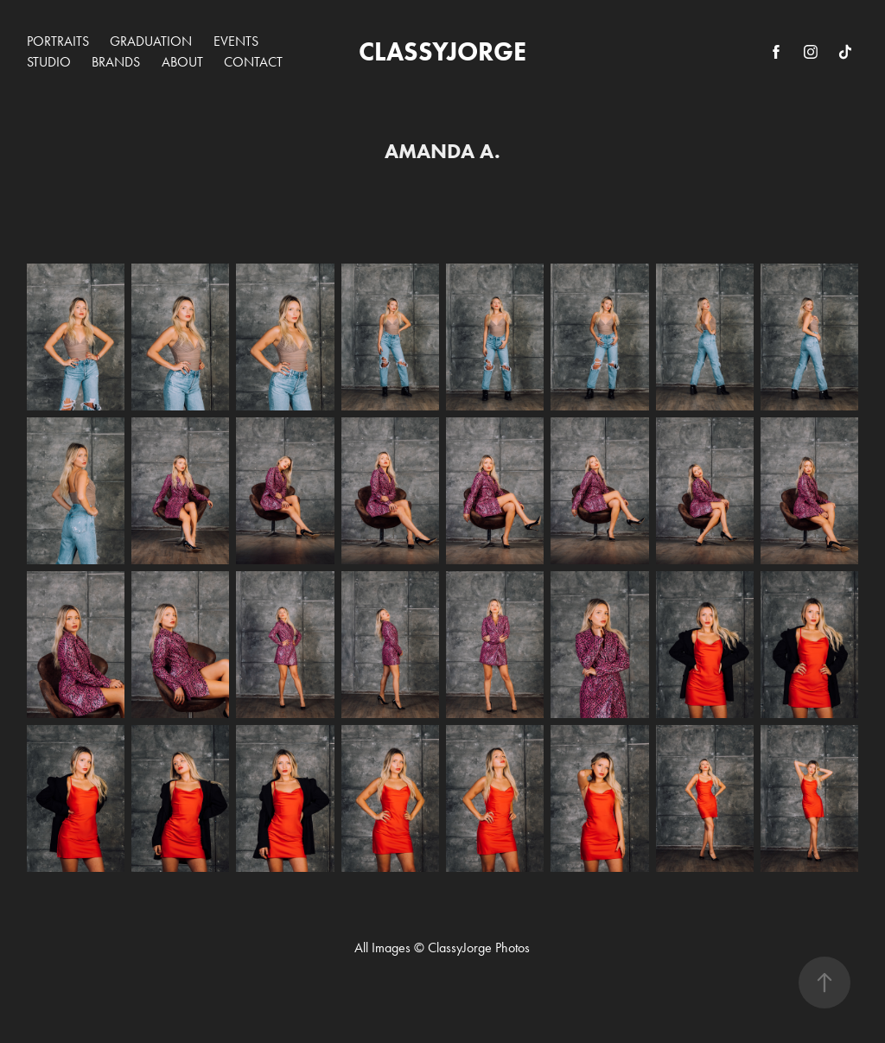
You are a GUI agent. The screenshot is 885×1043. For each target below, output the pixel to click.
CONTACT (253, 62)
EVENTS (235, 41)
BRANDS (116, 62)
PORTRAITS (58, 41)
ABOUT (182, 62)
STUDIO (49, 62)
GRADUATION (151, 41)
